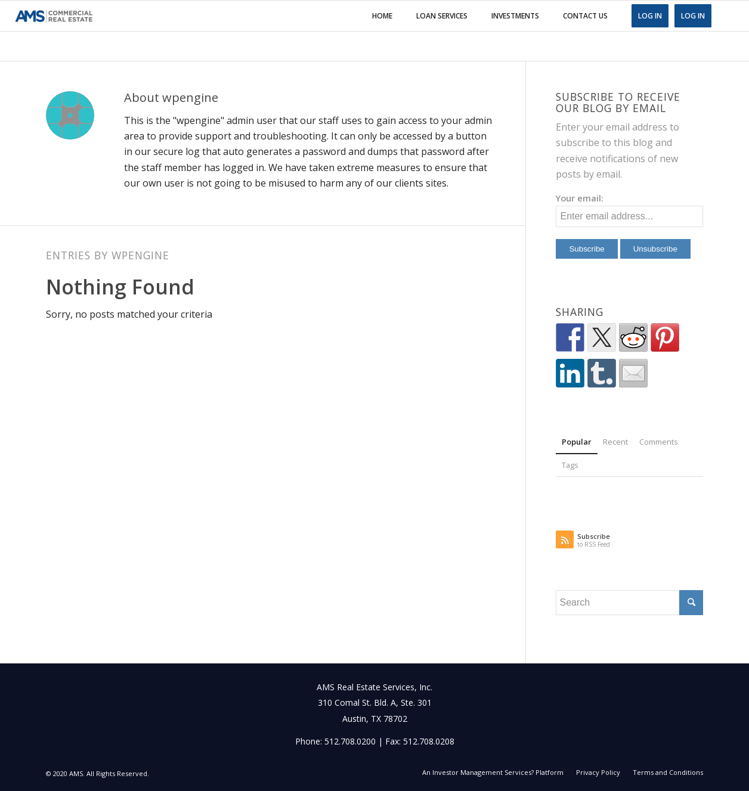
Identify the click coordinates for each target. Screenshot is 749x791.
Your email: (579, 198)
